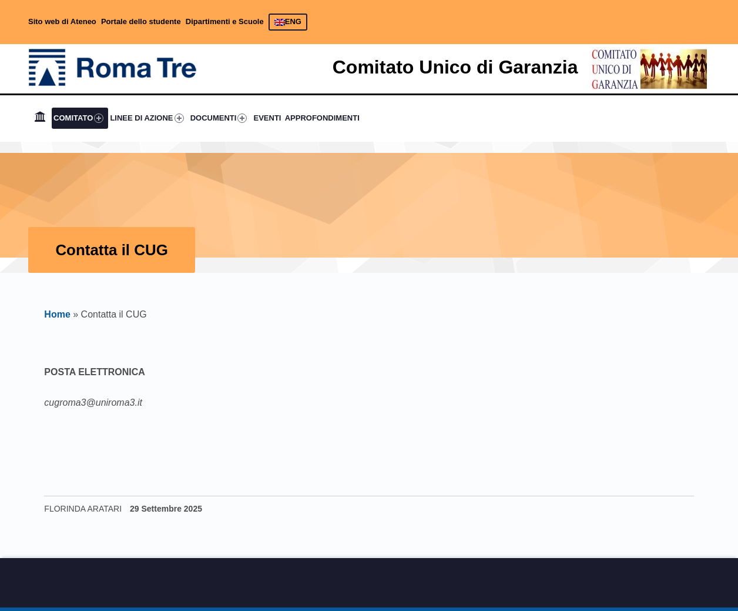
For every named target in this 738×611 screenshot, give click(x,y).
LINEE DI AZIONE (146, 118)
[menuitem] (40, 118)
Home (57, 314)
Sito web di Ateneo (62, 21)
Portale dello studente (141, 21)
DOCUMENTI (218, 118)
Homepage (40, 118)
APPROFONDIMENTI (322, 117)
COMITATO (78, 118)
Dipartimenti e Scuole (225, 21)
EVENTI (267, 117)
